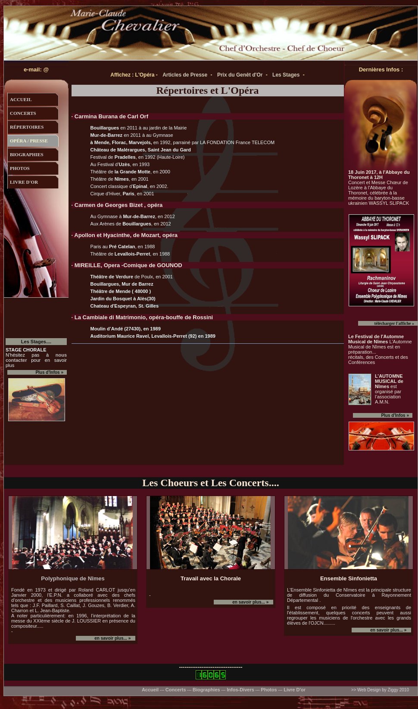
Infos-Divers (240, 689)
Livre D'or (295, 689)
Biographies (206, 689)
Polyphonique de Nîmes (72, 578)
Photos (269, 689)
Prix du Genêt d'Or (240, 75)
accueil (21, 99)
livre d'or (24, 182)
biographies (27, 154)
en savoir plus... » (113, 638)
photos (20, 168)
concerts (23, 113)
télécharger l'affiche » (394, 323)
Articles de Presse (184, 75)
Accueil (151, 689)
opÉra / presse (29, 140)
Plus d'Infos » (395, 415)
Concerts (175, 689)
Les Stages (285, 75)
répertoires (27, 126)
